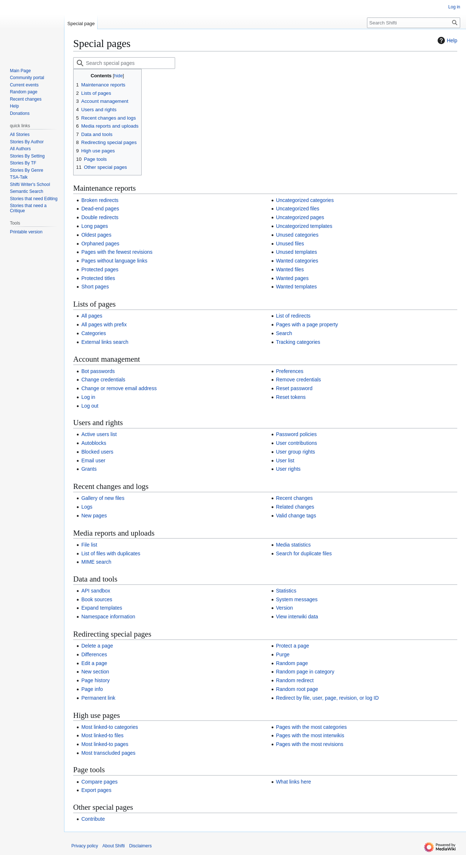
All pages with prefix (104, 324)
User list (285, 460)
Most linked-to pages (104, 744)
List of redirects (293, 316)
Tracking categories (298, 342)
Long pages (94, 226)
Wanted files (290, 269)
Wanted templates (296, 286)
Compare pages (99, 782)
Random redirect (295, 680)
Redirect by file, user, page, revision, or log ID (327, 698)
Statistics (286, 591)
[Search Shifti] (413, 23)
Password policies (296, 434)
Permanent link (98, 698)
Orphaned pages (100, 243)
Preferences (289, 371)
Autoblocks (93, 443)
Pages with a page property (307, 324)
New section (95, 672)
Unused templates (296, 252)
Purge (282, 654)
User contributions (296, 443)
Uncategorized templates (304, 226)
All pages (91, 316)
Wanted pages (292, 278)
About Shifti (113, 845)
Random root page (297, 689)
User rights (288, 469)
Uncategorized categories (305, 200)
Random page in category (305, 672)
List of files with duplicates (110, 553)
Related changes (295, 507)
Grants (88, 469)
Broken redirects (99, 200)
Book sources (96, 599)
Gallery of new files (102, 498)
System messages (296, 599)
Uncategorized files (297, 208)
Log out (89, 406)
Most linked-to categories (109, 727)
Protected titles (98, 278)
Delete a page (97, 646)
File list (89, 545)
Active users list (98, 434)
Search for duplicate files (304, 553)
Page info (92, 689)
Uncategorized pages (300, 217)
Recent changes (294, 498)
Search (284, 333)
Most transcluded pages (108, 753)
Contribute (93, 819)
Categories (93, 333)
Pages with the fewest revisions (116, 252)
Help (446, 40)
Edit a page (94, 663)
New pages (94, 515)
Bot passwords (98, 371)
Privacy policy (84, 845)
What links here (293, 782)
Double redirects (99, 217)
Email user (93, 460)
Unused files (290, 243)
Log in (88, 397)
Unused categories (297, 235)
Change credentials (103, 379)
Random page (292, 663)
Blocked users (97, 452)
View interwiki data (297, 616)
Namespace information (108, 616)
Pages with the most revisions (309, 744)
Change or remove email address (119, 388)
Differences (94, 654)
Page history (95, 680)
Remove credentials (298, 379)
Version (284, 608)
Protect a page (292, 646)
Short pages (95, 286)
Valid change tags (296, 515)
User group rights (295, 452)
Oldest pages (96, 235)
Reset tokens (291, 397)
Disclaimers (140, 845)
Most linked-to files (102, 735)
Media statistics (293, 545)
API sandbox (95, 591)
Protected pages (99, 269)
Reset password (294, 388)
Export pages (96, 790)
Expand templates (101, 608)
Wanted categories (297, 261)
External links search (104, 342)
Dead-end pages (100, 208)
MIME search (96, 562)
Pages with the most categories (311, 727)
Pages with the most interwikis (310, 735)
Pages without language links (114, 261)
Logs (86, 507)
